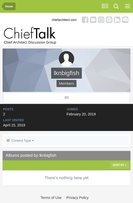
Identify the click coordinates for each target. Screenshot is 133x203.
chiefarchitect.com (64, 20)
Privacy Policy (77, 198)
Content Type (20, 140)
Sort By (119, 165)
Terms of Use (50, 198)
